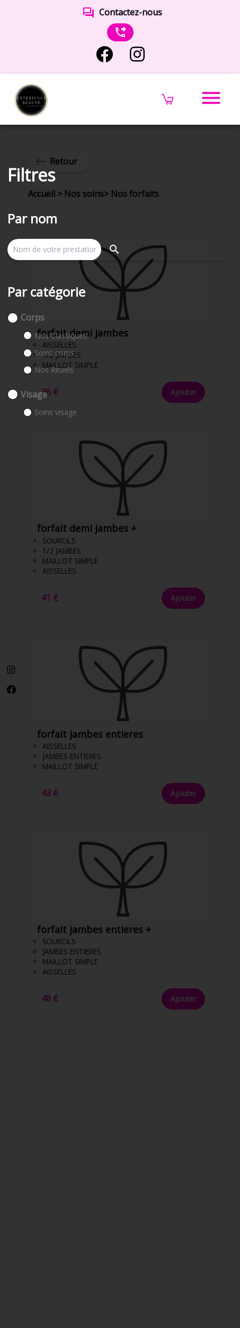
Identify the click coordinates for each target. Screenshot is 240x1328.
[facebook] (104, 54)
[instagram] (137, 54)
